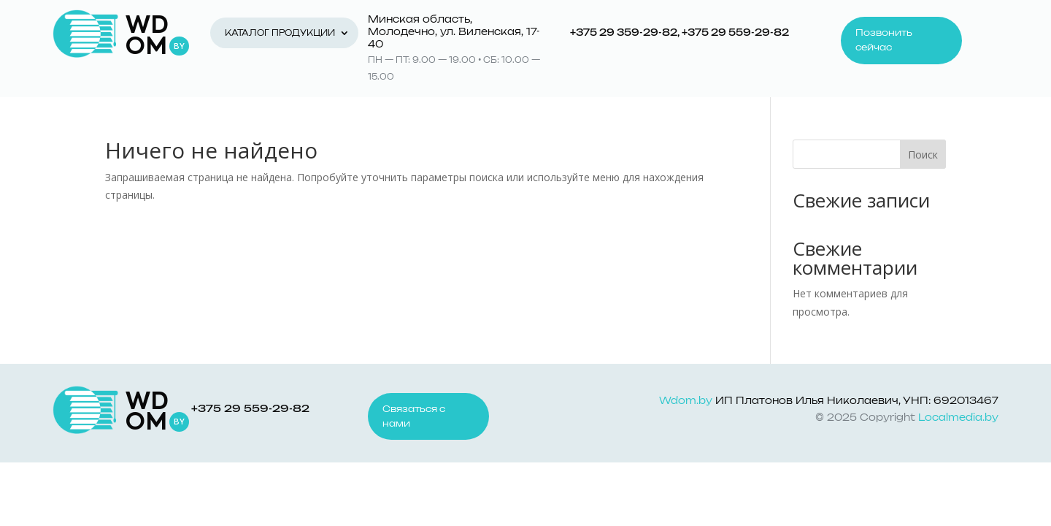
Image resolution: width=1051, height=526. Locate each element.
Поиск (923, 154)
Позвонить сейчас (883, 40)
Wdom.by (685, 401)
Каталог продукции (280, 33)
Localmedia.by (958, 418)
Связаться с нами (413, 416)
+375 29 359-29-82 (623, 33)
